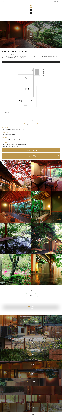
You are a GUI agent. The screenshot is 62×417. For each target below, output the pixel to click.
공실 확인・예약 (56, 1)
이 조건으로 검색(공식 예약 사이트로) (31, 156)
